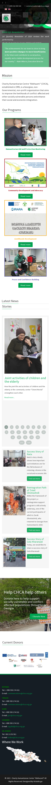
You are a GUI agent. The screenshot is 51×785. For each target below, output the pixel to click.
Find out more (34, 480)
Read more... (8, 397)
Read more (25, 155)
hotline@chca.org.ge (16, 737)
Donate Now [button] (33, 611)
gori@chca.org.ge (15, 715)
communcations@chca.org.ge (20, 704)
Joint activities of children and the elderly (23, 380)
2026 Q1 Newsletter (13, 32)
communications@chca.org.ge (37, 6)
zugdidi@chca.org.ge (16, 726)
